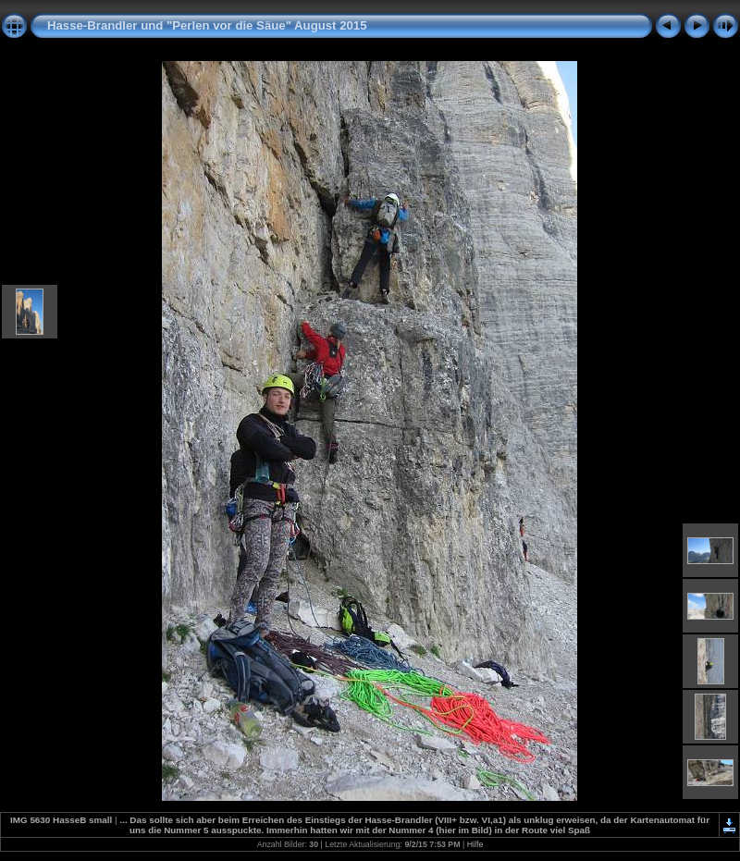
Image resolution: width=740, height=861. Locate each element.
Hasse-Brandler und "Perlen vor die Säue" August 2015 (206, 25)
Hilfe (475, 844)
